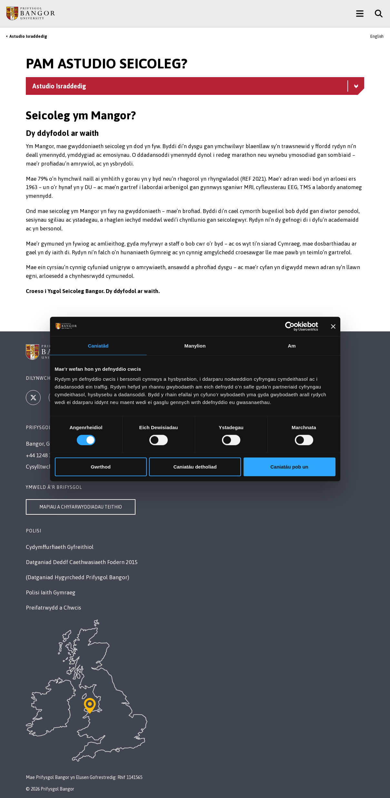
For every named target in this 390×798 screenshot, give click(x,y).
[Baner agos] (333, 326)
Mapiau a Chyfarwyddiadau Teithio (80, 507)
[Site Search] (376, 14)
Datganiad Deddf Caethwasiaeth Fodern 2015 (81, 562)
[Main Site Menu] (360, 14)
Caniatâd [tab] (98, 345)
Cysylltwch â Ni (44, 466)
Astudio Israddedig (28, 36)
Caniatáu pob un (289, 467)
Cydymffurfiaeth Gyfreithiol (60, 547)
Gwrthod (101, 467)
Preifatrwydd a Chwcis (53, 607)
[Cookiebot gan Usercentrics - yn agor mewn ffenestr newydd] (290, 326)
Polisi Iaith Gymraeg (50, 592)
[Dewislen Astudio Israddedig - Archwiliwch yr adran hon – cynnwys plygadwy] (195, 86)
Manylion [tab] (195, 345)
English (377, 36)
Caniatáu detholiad (194, 467)
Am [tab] (291, 345)
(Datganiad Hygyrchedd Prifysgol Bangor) (77, 577)
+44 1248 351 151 (47, 455)
